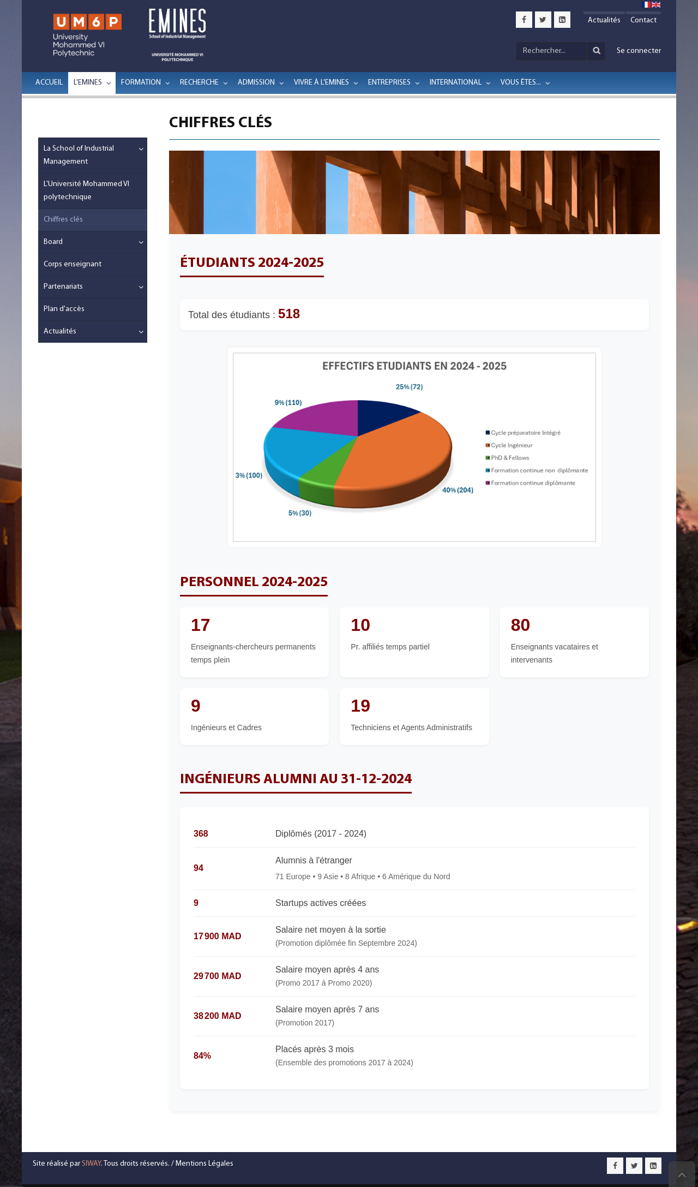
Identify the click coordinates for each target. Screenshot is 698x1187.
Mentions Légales (204, 1164)
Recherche (199, 83)
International (456, 83)
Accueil (49, 83)
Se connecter (639, 51)
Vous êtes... (521, 83)
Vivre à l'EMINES (321, 83)
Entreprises (389, 83)
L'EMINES (88, 83)
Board (53, 242)
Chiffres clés (63, 220)
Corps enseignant (72, 264)
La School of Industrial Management (79, 155)
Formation (141, 83)
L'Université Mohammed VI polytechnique (86, 190)
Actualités (604, 20)
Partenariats (63, 287)
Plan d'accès (64, 309)
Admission (256, 83)
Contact (643, 20)
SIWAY (91, 1164)
